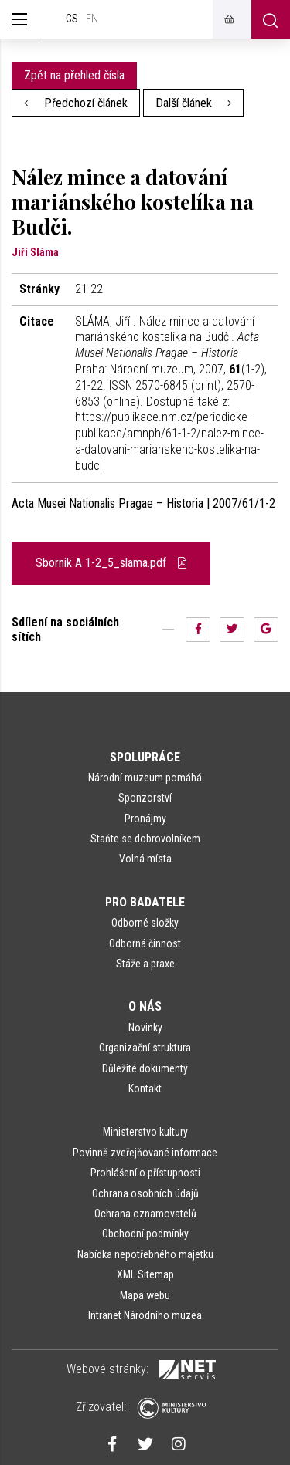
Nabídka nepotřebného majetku (145, 1254)
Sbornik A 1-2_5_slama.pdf (111, 562)
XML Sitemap (145, 1274)
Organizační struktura (145, 1047)
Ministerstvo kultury (145, 1132)
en (92, 18)
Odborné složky (145, 922)
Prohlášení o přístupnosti (145, 1172)
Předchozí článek (76, 103)
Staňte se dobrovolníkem (145, 838)
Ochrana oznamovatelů (145, 1213)
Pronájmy (145, 818)
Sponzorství (145, 798)
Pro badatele (145, 902)
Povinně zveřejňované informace (145, 1152)
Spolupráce (145, 757)
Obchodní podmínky (145, 1233)
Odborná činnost (145, 943)
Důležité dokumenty (145, 1068)
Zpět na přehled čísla (74, 75)
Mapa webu (145, 1295)
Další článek (193, 103)
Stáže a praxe (145, 963)
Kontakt (145, 1088)
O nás (145, 1006)
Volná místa (145, 858)
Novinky (145, 1027)
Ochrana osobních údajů (145, 1193)
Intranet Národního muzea (145, 1315)
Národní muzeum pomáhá (145, 777)
